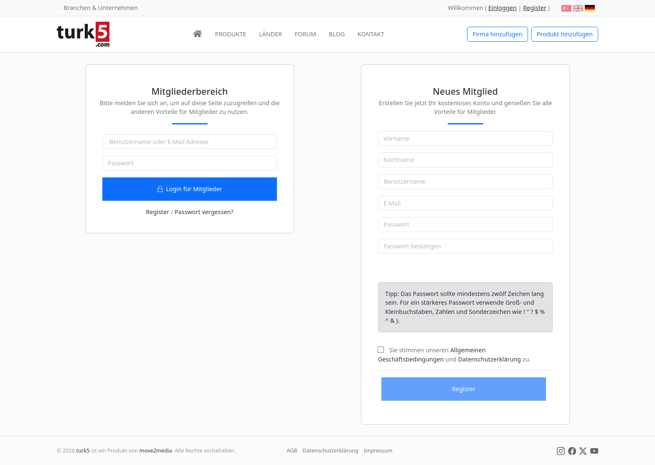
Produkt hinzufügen (565, 34)
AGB (292, 450)
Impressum (378, 450)
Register (157, 212)
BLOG (337, 34)
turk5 (83, 450)
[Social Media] (561, 450)
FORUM (305, 34)
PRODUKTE (230, 34)
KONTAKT (371, 34)
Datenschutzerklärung (489, 359)
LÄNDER (270, 34)
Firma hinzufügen (497, 34)
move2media (156, 450)
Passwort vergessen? (204, 212)
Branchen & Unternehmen (100, 8)
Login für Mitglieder (189, 189)
